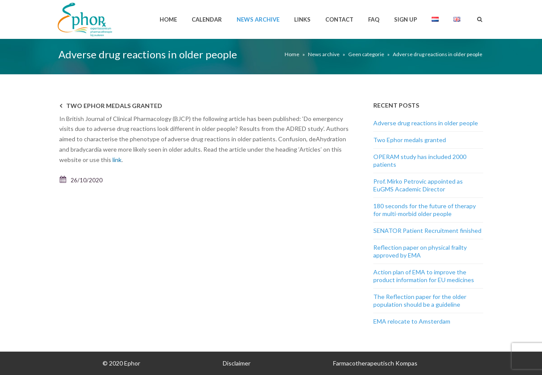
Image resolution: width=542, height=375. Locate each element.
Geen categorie (366, 54)
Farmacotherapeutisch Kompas (375, 363)
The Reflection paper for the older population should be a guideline (419, 300)
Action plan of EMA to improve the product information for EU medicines (423, 275)
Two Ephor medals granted (114, 105)
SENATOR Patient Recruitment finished (427, 230)
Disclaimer (236, 363)
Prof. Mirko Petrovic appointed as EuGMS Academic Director (418, 185)
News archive (258, 19)
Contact (339, 19)
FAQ (373, 19)
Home (168, 19)
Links (302, 19)
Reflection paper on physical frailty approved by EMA (420, 251)
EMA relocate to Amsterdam (411, 321)
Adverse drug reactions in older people (425, 123)
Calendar (207, 19)
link (117, 159)
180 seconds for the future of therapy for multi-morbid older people (424, 209)
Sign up (405, 19)
